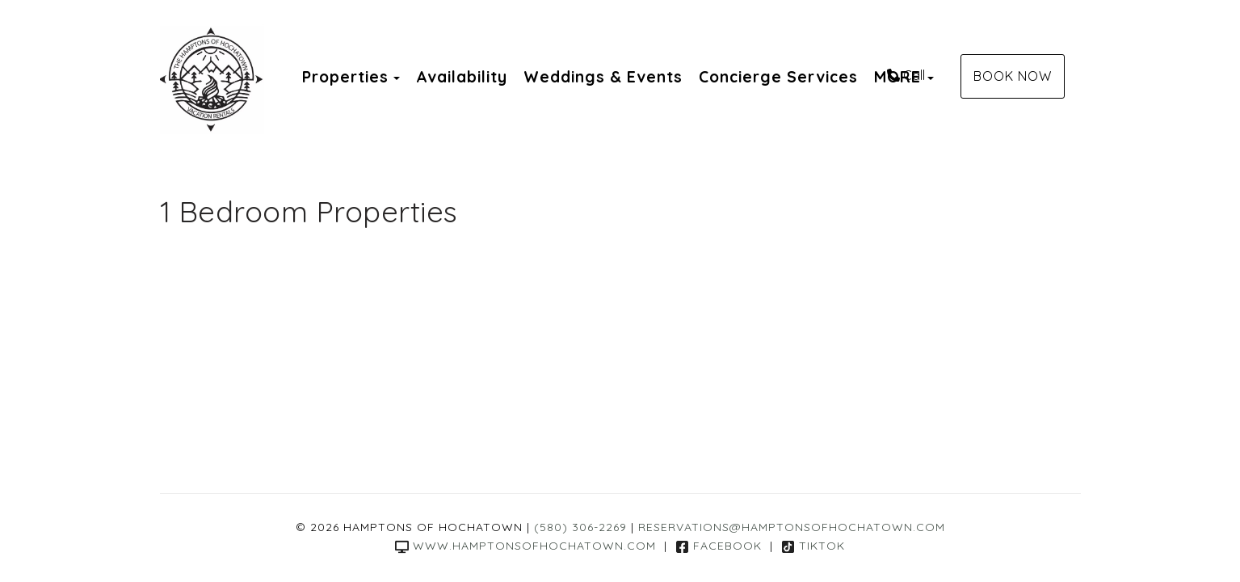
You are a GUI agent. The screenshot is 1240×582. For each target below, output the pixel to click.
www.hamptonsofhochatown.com (525, 545)
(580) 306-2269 (580, 527)
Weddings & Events (603, 76)
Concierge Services (778, 76)
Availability (461, 76)
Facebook (718, 545)
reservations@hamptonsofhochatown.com (791, 527)
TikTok (813, 545)
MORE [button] (904, 76)
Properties (345, 76)
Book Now (1012, 76)
